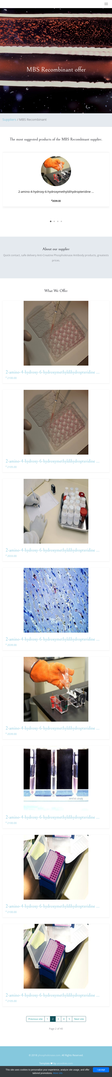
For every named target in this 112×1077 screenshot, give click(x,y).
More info (57, 1073)
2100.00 (11, 377)
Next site (79, 1019)
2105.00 (11, 467)
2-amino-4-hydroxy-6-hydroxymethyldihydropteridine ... (53, 372)
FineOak (11, 4)
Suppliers (9, 119)
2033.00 (11, 556)
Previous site (35, 1019)
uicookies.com (65, 1063)
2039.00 (11, 645)
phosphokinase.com (49, 1055)
